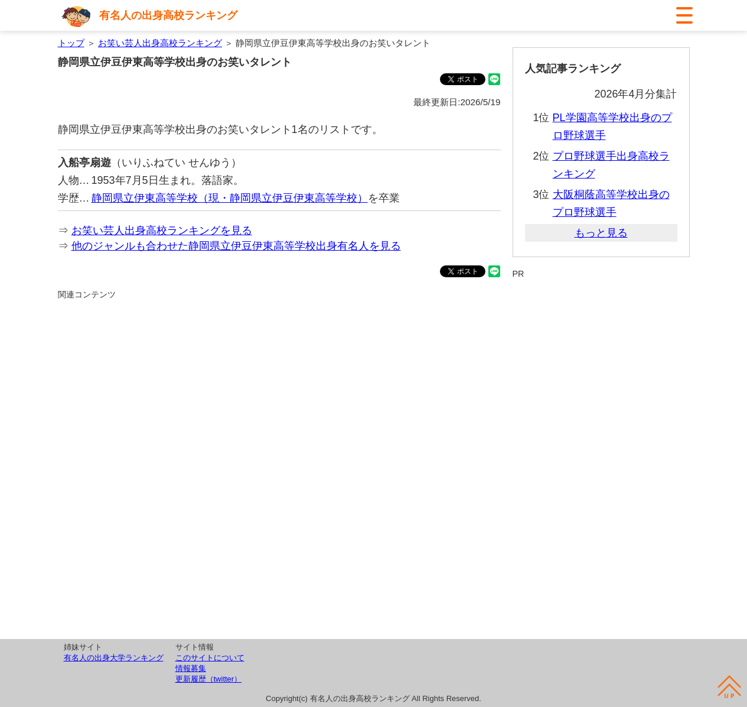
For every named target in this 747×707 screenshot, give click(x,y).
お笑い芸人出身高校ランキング (160, 43)
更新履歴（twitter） (208, 678)
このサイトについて (209, 657)
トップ (71, 43)
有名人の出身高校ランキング (168, 15)
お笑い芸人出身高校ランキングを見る (161, 230)
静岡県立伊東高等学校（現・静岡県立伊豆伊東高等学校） (230, 198)
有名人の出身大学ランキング (114, 657)
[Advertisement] (279, 435)
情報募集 (190, 668)
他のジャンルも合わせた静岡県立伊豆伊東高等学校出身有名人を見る (236, 246)
